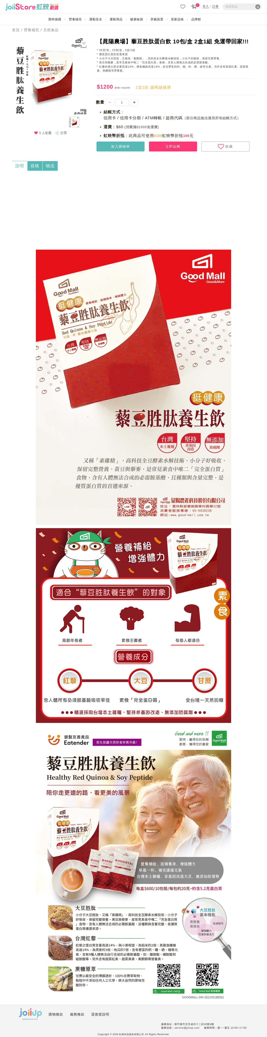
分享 (63, 133)
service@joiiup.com (187, 1027)
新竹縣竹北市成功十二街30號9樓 (194, 1024)
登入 (206, 6)
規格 (35, 165)
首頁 (15, 30)
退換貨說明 (100, 1014)
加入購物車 (120, 146)
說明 (19, 165)
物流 (50, 165)
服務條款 (77, 1014)
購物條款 (56, 1014)
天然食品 (51, 30)
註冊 (215, 6)
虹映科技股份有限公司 (131, 1034)
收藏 (225, 147)
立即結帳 (173, 146)
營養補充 (31, 30)
